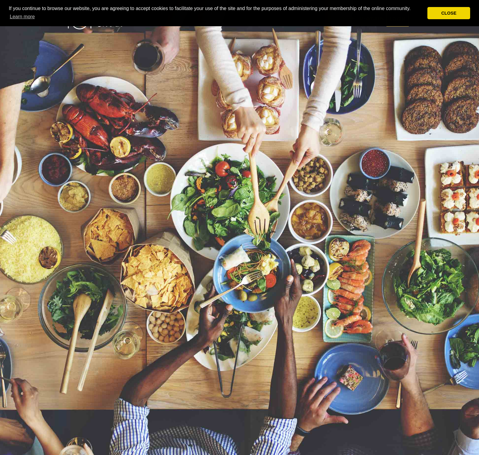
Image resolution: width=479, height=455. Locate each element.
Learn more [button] (22, 16)
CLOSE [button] (448, 13)
